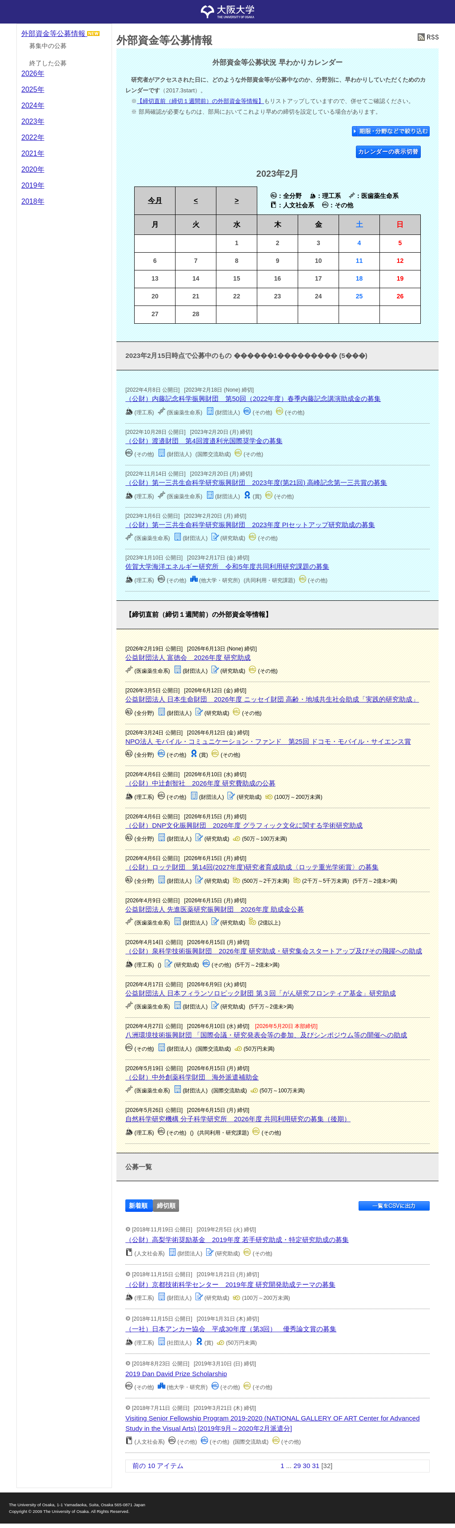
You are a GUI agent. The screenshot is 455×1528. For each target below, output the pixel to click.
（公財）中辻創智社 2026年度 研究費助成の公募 (200, 783)
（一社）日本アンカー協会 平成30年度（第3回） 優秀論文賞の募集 (230, 1329)
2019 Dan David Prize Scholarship (176, 1373)
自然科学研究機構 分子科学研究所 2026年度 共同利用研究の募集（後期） (238, 1119)
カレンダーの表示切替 (388, 151)
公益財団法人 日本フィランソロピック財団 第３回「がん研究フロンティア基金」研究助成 (260, 993)
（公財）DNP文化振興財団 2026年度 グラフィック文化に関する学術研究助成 (244, 825)
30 (306, 1465)
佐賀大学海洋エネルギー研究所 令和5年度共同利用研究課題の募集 (227, 566)
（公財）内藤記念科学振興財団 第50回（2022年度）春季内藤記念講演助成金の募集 (253, 398)
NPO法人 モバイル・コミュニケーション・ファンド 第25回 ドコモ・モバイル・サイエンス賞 (268, 741)
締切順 (166, 1205)
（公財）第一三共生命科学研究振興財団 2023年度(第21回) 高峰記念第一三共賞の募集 (256, 482)
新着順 (138, 1205)
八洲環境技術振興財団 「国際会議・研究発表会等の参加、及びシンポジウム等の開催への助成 (266, 1035)
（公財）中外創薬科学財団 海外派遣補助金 (192, 1077)
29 (297, 1465)
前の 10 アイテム (158, 1465)
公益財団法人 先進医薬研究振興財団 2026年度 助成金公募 (214, 909)
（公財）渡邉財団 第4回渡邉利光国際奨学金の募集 (203, 441)
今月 (155, 200)
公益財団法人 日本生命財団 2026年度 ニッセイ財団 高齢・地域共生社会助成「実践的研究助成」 (272, 699)
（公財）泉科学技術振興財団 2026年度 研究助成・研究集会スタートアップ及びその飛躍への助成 (273, 951)
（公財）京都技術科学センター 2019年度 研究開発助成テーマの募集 (230, 1284)
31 (315, 1465)
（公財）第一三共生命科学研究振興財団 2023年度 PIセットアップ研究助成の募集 (250, 524)
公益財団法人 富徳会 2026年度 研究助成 (188, 657)
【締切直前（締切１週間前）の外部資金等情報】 (200, 101)
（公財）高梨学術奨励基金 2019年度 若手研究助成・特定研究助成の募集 (237, 1239)
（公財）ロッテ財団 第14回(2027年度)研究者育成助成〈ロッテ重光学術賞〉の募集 (252, 867)
